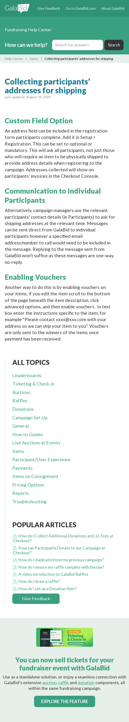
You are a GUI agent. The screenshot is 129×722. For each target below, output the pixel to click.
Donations (23, 409)
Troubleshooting (29, 501)
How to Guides (27, 434)
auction (49, 682)
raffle (63, 682)
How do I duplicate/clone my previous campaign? (61, 559)
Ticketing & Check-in (33, 383)
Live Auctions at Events (36, 442)
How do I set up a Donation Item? (47, 588)
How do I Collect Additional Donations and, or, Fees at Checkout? (63, 538)
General (20, 426)
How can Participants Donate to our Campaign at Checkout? (59, 550)
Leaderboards (26, 375)
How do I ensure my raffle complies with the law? (61, 567)
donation (86, 682)
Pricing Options (28, 484)
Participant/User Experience (41, 459)
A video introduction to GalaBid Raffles (53, 574)
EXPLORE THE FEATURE (64, 701)
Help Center (14, 58)
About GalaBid (112, 8)
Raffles (19, 400)
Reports (20, 493)
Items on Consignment (35, 476)
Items (33, 58)
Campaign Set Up (29, 417)
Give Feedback (48, 8)
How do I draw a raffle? (39, 581)
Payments (22, 468)
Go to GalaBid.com (81, 8)
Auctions (21, 392)
